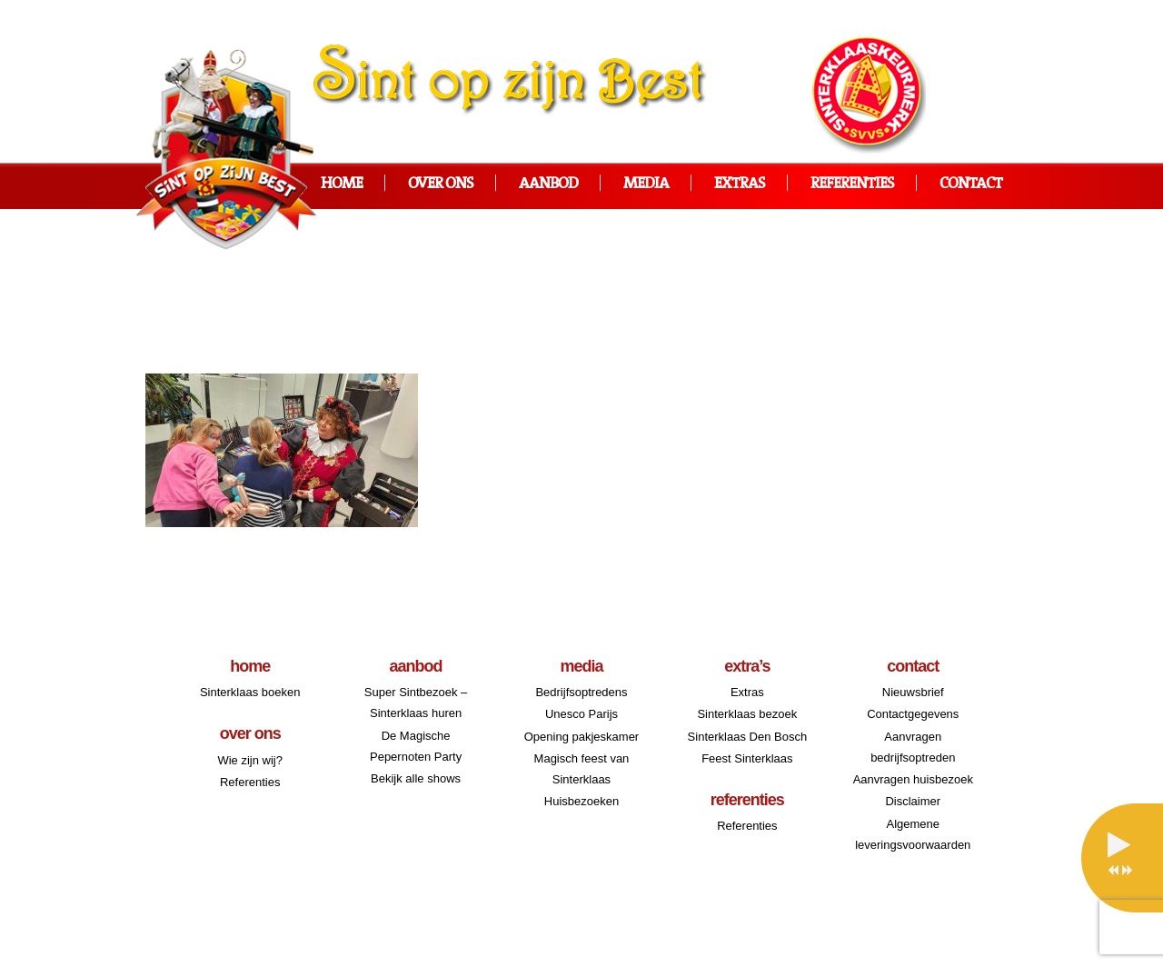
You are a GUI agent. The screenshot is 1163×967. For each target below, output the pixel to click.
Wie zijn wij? (250, 760)
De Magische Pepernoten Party (416, 746)
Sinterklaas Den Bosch (748, 736)
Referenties (852, 184)
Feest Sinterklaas (746, 758)
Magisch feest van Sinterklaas (582, 769)
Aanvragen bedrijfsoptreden (912, 747)
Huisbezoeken (581, 801)
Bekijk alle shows (416, 778)
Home (342, 184)
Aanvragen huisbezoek (913, 779)
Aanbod (548, 184)
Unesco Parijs (581, 714)
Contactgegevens (913, 714)
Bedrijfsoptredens (581, 692)
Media (646, 184)
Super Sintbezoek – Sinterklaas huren (415, 702)
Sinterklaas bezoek (747, 714)
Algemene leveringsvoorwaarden (912, 834)
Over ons (440, 184)
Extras (739, 184)
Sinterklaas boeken (250, 692)
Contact (970, 184)
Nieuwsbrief (913, 692)
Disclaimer (912, 801)
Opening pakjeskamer (581, 736)
